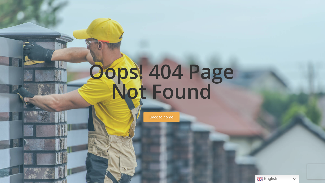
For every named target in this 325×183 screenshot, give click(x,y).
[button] (161, 117)
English (267, 179)
